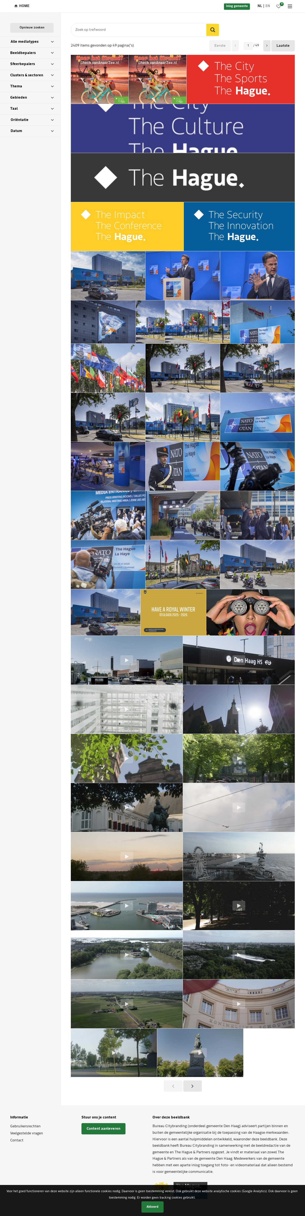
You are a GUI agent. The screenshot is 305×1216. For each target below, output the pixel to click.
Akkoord (152, 1207)
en (267, 6)
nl (260, 6)
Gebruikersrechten (25, 1126)
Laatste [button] (283, 46)
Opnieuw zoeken (32, 27)
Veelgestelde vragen (26, 1133)
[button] (267, 45)
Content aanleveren (103, 1129)
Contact (16, 1140)
